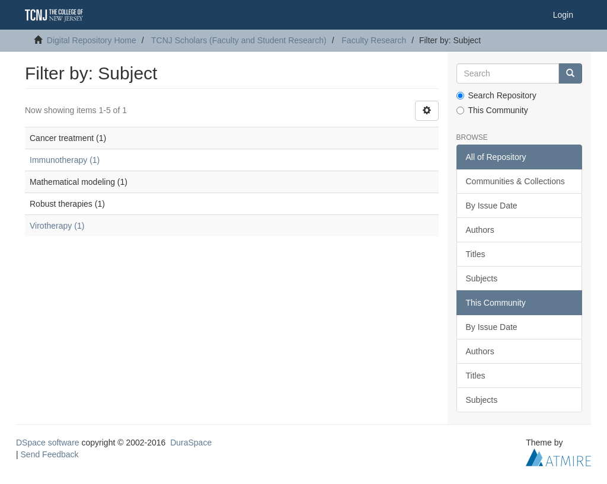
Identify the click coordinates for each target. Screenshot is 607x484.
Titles (475, 254)
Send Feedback (50, 454)
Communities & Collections (515, 181)
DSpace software (47, 442)
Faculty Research (373, 40)
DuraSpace (191, 442)
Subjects (482, 278)
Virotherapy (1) (57, 225)
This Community (492, 110)
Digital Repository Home (91, 40)
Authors (480, 230)
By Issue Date (491, 205)
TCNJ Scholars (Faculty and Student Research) (239, 40)
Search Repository (496, 95)
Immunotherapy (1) (65, 160)
